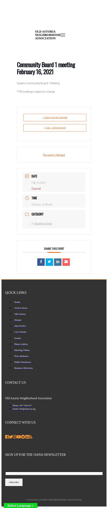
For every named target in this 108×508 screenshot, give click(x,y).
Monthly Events (42, 223)
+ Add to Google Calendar (55, 117)
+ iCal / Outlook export (55, 127)
